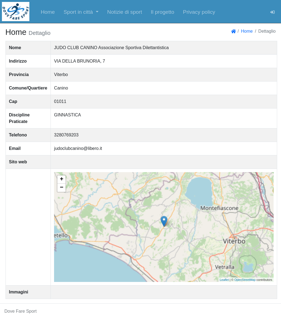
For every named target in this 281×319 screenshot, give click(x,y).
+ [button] (61, 179)
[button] (81, 11)
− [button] (61, 188)
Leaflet (224, 279)
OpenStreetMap (245, 279)
